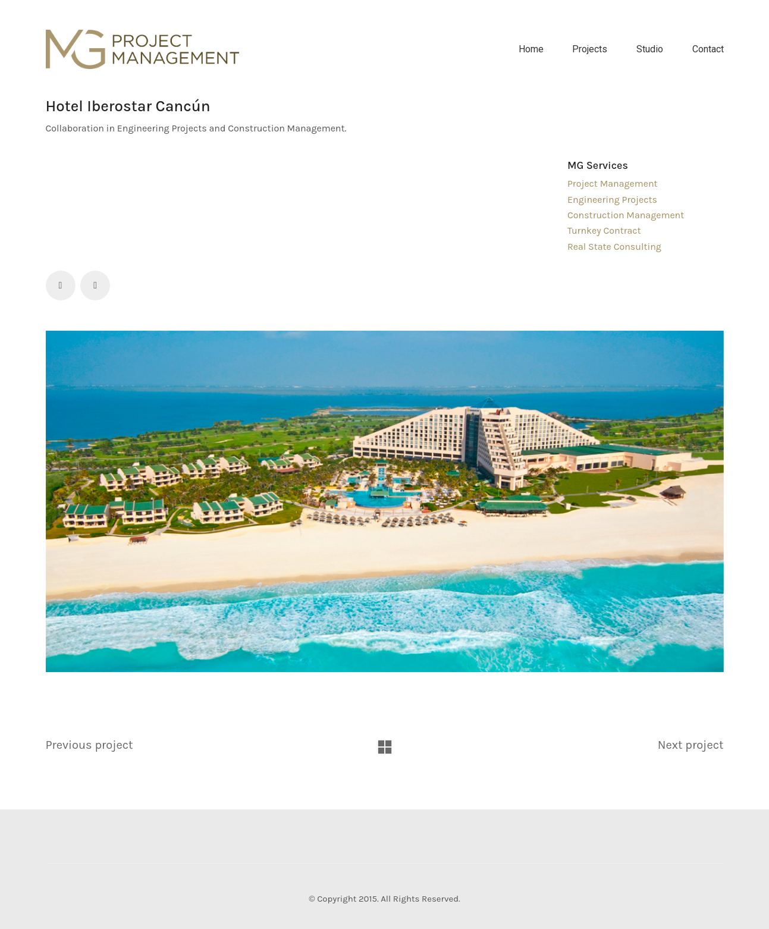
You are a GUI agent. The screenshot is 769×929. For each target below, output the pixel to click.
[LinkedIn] (95, 285)
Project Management (612, 183)
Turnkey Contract (604, 230)
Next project (691, 745)
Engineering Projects (612, 199)
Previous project (89, 745)
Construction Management (625, 215)
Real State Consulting (614, 246)
